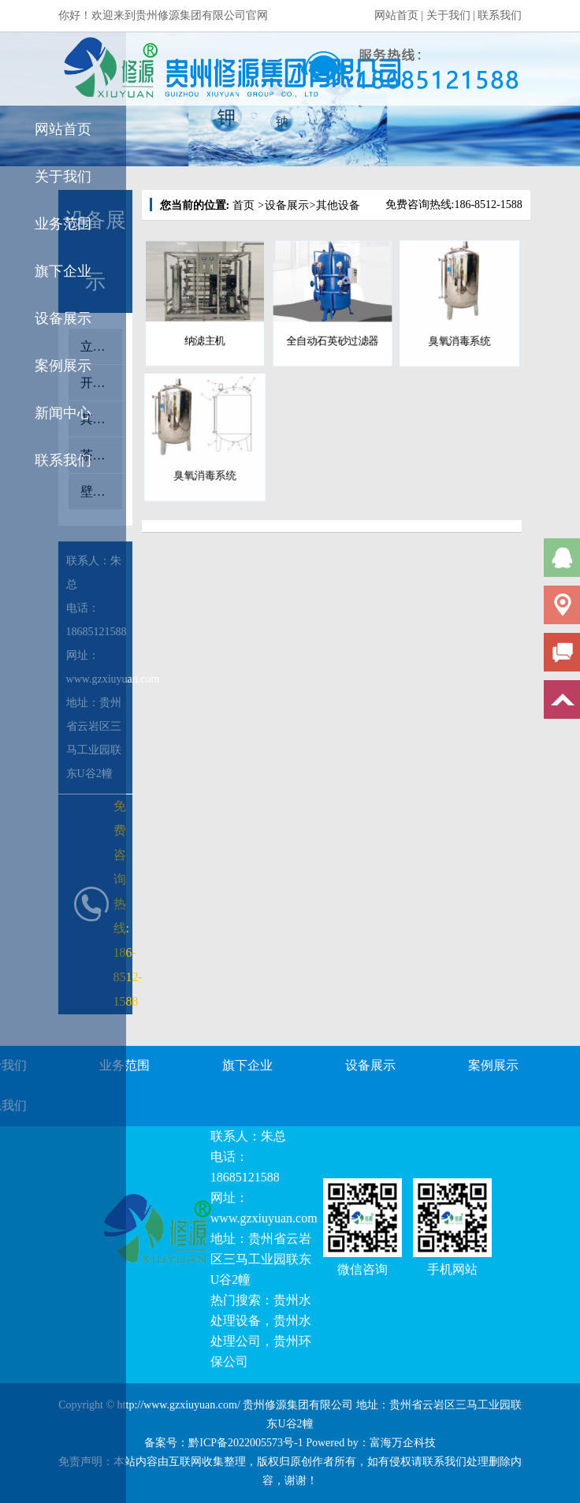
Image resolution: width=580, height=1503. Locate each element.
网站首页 (396, 15)
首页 (243, 205)
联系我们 (500, 15)
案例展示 (63, 366)
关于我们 (448, 15)
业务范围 (63, 224)
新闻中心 (63, 413)
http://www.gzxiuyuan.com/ (178, 1405)
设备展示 (63, 318)
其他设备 (334, 205)
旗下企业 (63, 271)
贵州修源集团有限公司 (298, 1405)
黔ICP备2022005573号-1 (245, 1443)
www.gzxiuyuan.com (264, 1218)
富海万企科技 (403, 1443)
